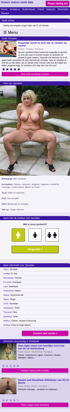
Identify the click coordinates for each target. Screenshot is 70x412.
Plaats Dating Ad (57, 3)
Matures (50, 9)
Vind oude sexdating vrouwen (35, 74)
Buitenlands (28, 9)
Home (4, 9)
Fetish (41, 9)
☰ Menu (10, 32)
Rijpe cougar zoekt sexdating (35, 405)
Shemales (63, 9)
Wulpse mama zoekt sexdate (35, 370)
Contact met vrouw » (45, 333)
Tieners (5, 13)
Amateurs (15, 9)
